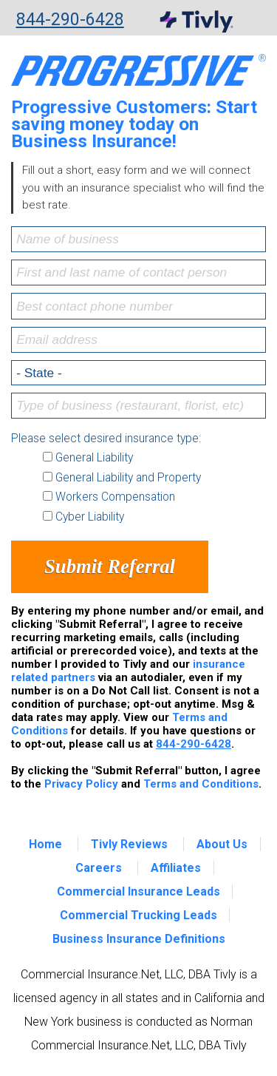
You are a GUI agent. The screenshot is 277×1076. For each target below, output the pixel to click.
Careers (98, 868)
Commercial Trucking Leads (138, 915)
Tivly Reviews (129, 844)
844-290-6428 (70, 20)
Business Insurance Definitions (138, 939)
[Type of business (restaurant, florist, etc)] (138, 406)
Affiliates (176, 868)
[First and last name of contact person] (138, 272)
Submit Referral (109, 566)
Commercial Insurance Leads (138, 891)
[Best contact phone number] (138, 306)
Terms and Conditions (201, 784)
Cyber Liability (89, 517)
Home (45, 844)
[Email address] (138, 340)
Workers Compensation (115, 497)
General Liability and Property (128, 477)
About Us (221, 844)
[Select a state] (138, 372)
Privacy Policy (81, 784)
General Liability (94, 457)
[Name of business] (138, 239)
